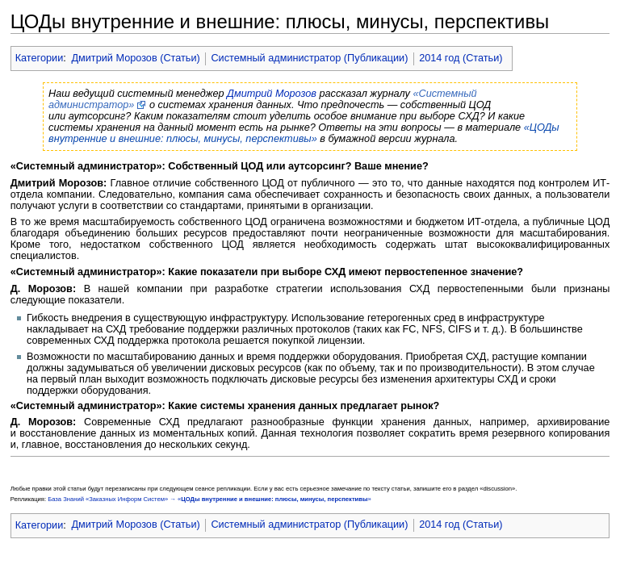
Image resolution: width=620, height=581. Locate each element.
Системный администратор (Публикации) (309, 58)
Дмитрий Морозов (271, 93)
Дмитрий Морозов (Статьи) (135, 58)
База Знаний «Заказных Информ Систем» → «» (209, 499)
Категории (39, 58)
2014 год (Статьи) (460, 58)
